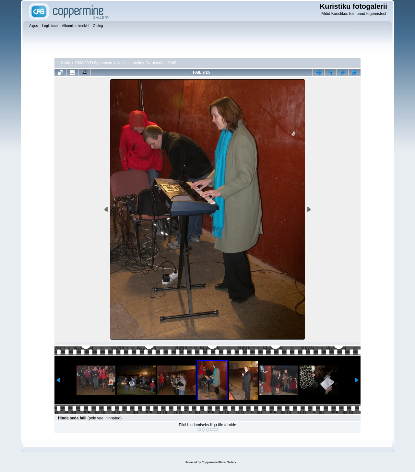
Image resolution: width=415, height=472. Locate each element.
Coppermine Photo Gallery (219, 462)
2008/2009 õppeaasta (93, 63)
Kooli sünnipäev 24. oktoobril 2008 (146, 63)
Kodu (65, 63)
